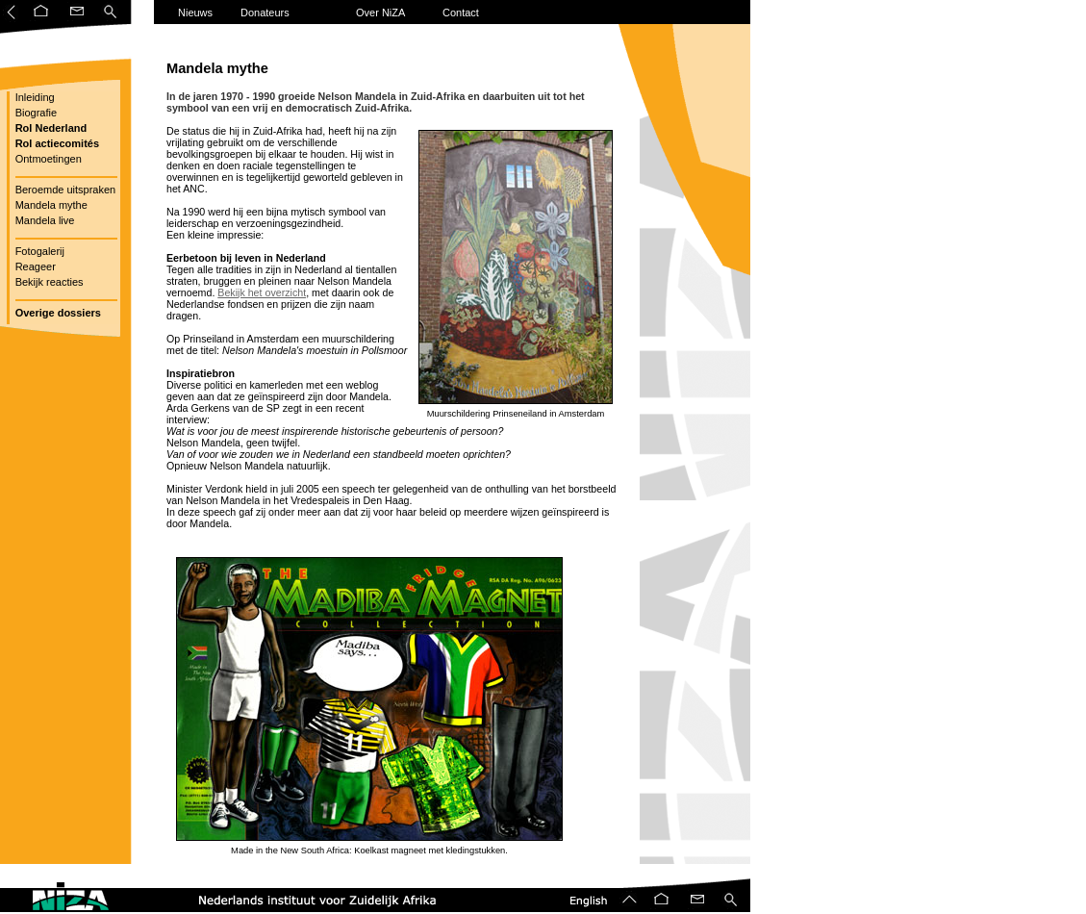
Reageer (34, 266)
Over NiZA (380, 12)
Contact (460, 12)
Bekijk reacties (48, 282)
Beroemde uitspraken (64, 189)
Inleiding (34, 97)
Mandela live (44, 220)
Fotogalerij (38, 251)
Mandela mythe (50, 205)
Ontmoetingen (47, 159)
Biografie (35, 112)
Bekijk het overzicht (261, 292)
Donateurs (265, 12)
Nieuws (195, 12)
